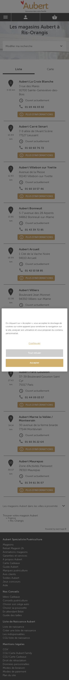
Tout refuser (34, 353)
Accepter (34, 363)
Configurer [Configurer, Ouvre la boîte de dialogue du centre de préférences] (34, 343)
